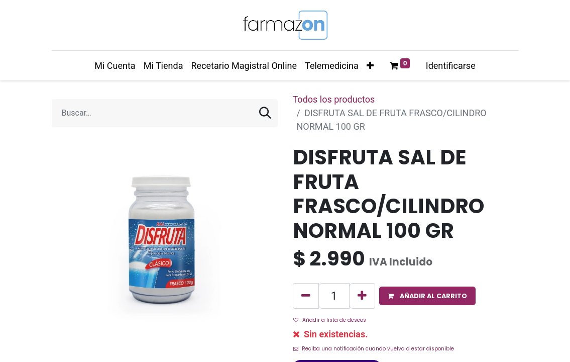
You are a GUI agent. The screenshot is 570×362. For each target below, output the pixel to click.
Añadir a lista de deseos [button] (329, 320)
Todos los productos (334, 99)
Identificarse (451, 65)
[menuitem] (114, 65)
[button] (370, 65)
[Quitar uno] (306, 296)
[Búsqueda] (265, 113)
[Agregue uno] (362, 296)
